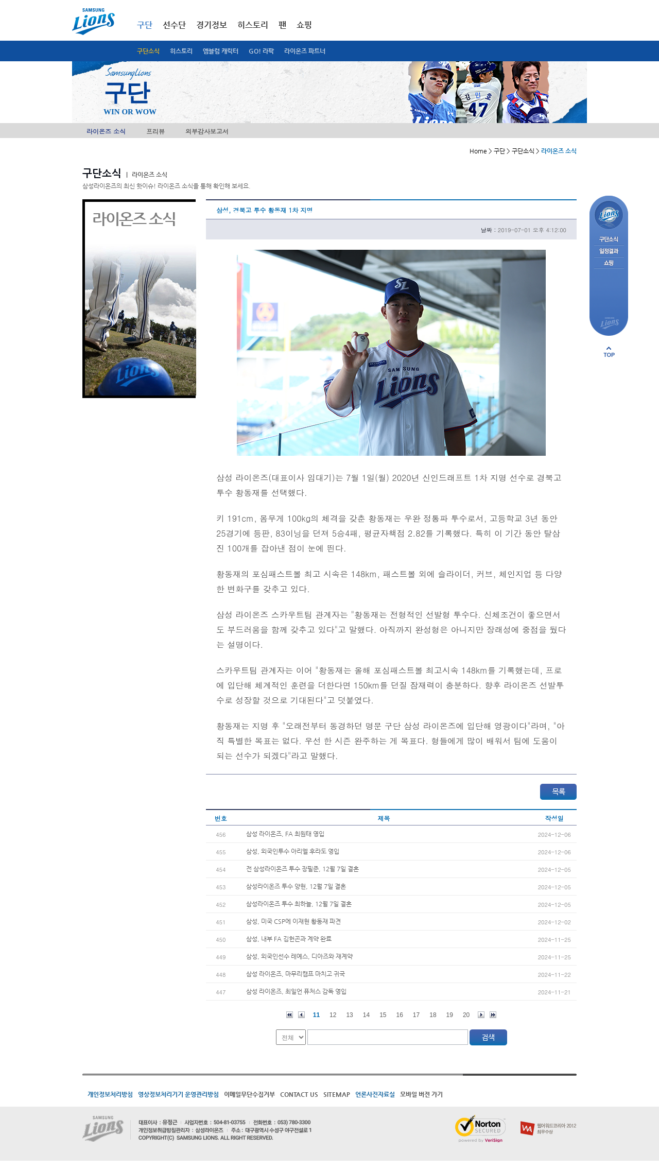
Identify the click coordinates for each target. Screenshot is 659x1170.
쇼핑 (304, 25)
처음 (290, 1015)
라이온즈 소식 (106, 131)
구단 (144, 25)
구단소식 (148, 51)
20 (466, 1015)
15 (382, 1015)
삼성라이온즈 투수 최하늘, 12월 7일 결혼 (299, 903)
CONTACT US (299, 1094)
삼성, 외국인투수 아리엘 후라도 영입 (292, 851)
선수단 (174, 25)
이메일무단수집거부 (249, 1094)
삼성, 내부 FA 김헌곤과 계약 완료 (289, 938)
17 (416, 1015)
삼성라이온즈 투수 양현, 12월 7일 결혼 (296, 886)
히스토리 (181, 51)
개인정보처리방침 (110, 1094)
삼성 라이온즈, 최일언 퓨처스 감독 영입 (296, 991)
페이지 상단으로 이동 (609, 352)
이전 (301, 1015)
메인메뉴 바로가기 (0, 0)
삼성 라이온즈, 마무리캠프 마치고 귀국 (295, 973)
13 (349, 1015)
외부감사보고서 (207, 131)
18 (432, 1015)
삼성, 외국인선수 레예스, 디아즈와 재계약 (299, 956)
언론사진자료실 (375, 1094)
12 (333, 1015)
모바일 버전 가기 (421, 1094)
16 (399, 1015)
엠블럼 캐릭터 (220, 51)
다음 (481, 1015)
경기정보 (211, 25)
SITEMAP (336, 1094)
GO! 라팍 (261, 51)
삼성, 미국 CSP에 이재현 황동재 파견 (293, 921)
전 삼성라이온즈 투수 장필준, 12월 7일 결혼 (302, 868)
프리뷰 (155, 131)
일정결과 (608, 251)
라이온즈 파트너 (304, 51)
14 (366, 1015)
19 (449, 1015)
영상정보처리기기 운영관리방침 (178, 1094)
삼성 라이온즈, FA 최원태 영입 (285, 833)
